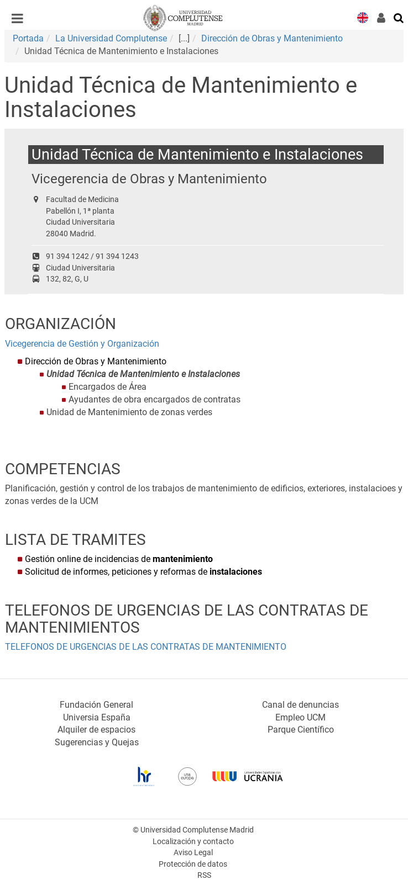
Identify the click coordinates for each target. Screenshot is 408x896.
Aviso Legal (193, 852)
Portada (28, 38)
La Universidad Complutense (111, 38)
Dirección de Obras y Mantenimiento (272, 38)
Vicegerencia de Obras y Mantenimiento (149, 179)
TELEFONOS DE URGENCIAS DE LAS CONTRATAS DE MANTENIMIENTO (145, 646)
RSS (204, 875)
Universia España (96, 717)
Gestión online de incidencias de (119, 559)
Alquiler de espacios (96, 729)
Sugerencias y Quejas (97, 742)
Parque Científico (301, 729)
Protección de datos (193, 864)
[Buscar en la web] (399, 17)
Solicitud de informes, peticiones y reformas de (143, 571)
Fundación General (96, 704)
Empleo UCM (300, 717)
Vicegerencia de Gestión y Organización (82, 343)
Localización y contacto (193, 841)
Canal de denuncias (300, 704)
